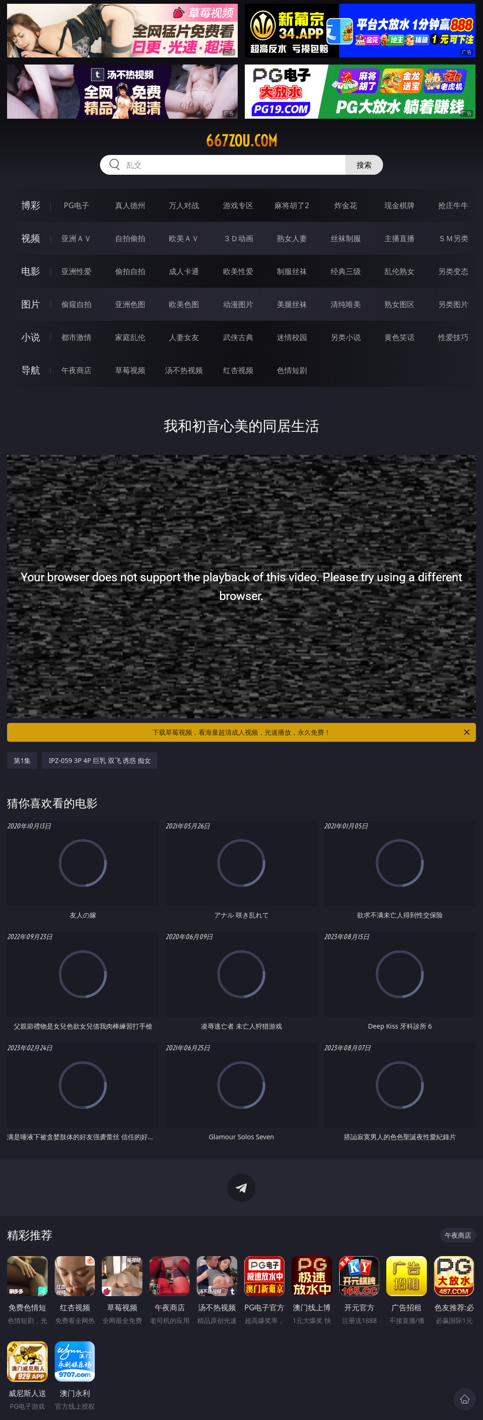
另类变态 (453, 271)
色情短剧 (292, 370)
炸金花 (345, 205)
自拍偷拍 (130, 238)
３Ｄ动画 (238, 238)
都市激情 (76, 337)
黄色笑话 (399, 337)
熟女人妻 (292, 238)
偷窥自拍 (76, 304)
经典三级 (346, 271)
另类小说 (346, 337)
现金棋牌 (399, 205)
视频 (30, 238)
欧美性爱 (238, 271)
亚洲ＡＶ (76, 238)
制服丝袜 (292, 271)
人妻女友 (184, 337)
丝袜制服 (346, 238)
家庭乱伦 (130, 337)
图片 (30, 304)
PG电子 (76, 205)
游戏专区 (238, 205)
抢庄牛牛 (453, 205)
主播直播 (399, 238)
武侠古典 (238, 337)
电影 (30, 271)
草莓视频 (130, 370)
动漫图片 (238, 304)
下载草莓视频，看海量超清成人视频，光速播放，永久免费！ (311, 732)
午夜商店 (76, 370)
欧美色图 (184, 304)
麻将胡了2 (292, 205)
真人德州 (130, 205)
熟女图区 (399, 304)
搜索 (364, 165)
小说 (30, 337)
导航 (30, 370)
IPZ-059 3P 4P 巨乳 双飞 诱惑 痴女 (99, 760)
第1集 (22, 760)
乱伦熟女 (399, 271)
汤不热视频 (184, 370)
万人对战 (184, 205)
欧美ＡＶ (184, 238)
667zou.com (241, 140)
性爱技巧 (453, 337)
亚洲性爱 (76, 271)
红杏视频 (238, 370)
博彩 (30, 205)
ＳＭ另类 (453, 238)
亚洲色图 (130, 304)
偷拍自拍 (130, 271)
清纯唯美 (346, 304)
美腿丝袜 (292, 304)
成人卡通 (184, 271)
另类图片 (453, 304)
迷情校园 (292, 337)
